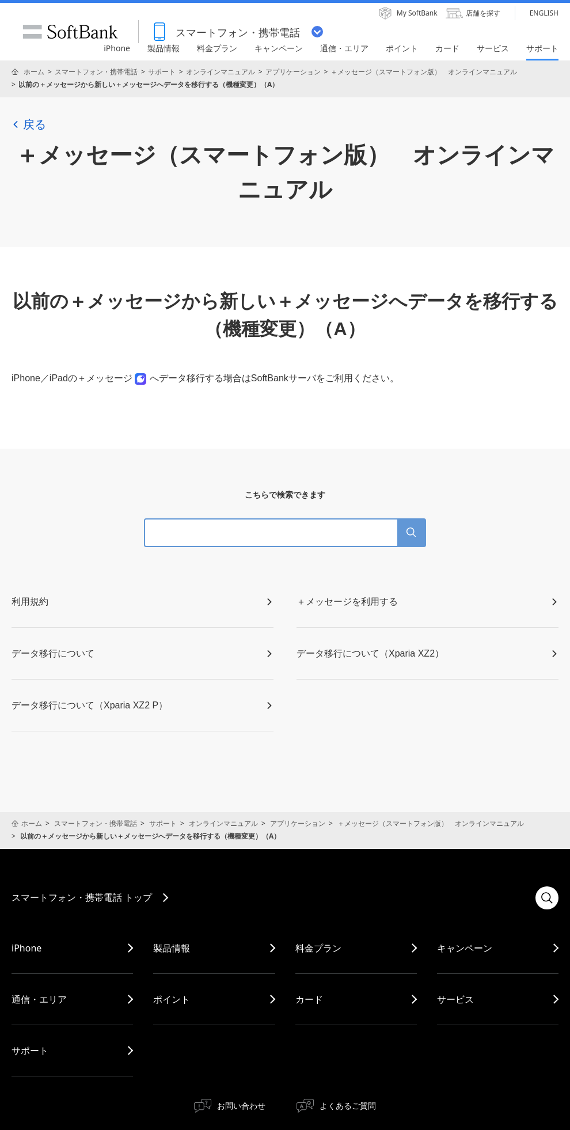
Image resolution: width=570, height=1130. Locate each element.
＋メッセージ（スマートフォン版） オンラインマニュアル (423, 72)
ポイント (171, 999)
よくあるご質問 (348, 1105)
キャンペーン (464, 948)
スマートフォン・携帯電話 (96, 72)
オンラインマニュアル (220, 72)
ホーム (34, 72)
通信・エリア (39, 999)
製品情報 (171, 948)
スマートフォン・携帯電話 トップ (82, 897)
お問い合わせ (241, 1105)
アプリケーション (293, 72)
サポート (162, 72)
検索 (546, 897)
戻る (29, 124)
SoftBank (70, 31)
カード (309, 999)
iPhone (26, 948)
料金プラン (318, 948)
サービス (455, 999)
